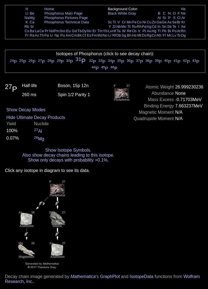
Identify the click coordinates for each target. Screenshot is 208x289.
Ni (144, 22)
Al (159, 18)
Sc (110, 22)
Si (164, 18)
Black (112, 13)
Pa (46, 35)
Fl (164, 35)
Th (42, 35)
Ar (183, 18)
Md (100, 35)
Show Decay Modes (25, 109)
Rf (114, 35)
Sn (164, 26)
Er (94, 31)
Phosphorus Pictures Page (66, 18)
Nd (51, 31)
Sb (169, 26)
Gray (132, 13)
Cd (154, 26)
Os (134, 31)
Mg (32, 18)
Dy (84, 31)
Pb (164, 31)
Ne (183, 13)
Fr (27, 35)
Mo (124, 26)
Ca (32, 22)
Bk (79, 35)
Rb (26, 26)
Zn (154, 22)
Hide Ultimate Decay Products (35, 117)
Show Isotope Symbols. (68, 150)
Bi (169, 31)
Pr (46, 31)
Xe (183, 26)
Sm (62, 31)
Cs (26, 31)
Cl (178, 18)
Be (32, 13)
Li (26, 13)
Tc (129, 26)
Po (174, 31)
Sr (32, 26)
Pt (144, 31)
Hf (114, 31)
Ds (144, 35)
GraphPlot (110, 276)
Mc (169, 35)
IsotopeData (141, 276)
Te (174, 26)
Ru (134, 26)
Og (183, 35)
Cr (124, 22)
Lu (110, 31)
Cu (149, 22)
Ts (178, 35)
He (183, 9)
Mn (129, 22)
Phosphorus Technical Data (66, 22)
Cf (84, 35)
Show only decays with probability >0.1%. (68, 160)
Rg (149, 35)
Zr (114, 26)
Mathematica (83, 276)
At (178, 31)
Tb (79, 31)
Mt (139, 35)
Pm (57, 31)
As (169, 22)
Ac (37, 35)
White (122, 13)
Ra (32, 35)
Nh (159, 35)
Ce (41, 31)
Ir (139, 31)
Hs (134, 35)
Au (149, 31)
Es (89, 35)
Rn (183, 31)
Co (139, 22)
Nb (118, 26)
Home (49, 9)
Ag (149, 26)
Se (174, 22)
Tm (99, 31)
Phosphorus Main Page (63, 13)
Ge (164, 22)
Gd (74, 31)
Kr (183, 22)
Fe (134, 22)
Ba (32, 31)
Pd (144, 26)
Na (26, 18)
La (37, 31)
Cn (154, 35)
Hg (154, 31)
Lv (174, 35)
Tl (159, 31)
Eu (68, 31)
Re (129, 31)
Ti (114, 22)
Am (68, 35)
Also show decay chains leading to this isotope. (68, 155)
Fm (94, 35)
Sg (124, 35)
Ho (89, 31)
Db (118, 35)
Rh (139, 26)
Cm (74, 35)
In (159, 26)
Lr (110, 35)
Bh (129, 35)
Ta (119, 31)
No (105, 35)
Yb (105, 31)
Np (56, 35)
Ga (159, 22)
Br (178, 22)
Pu (62, 35)
